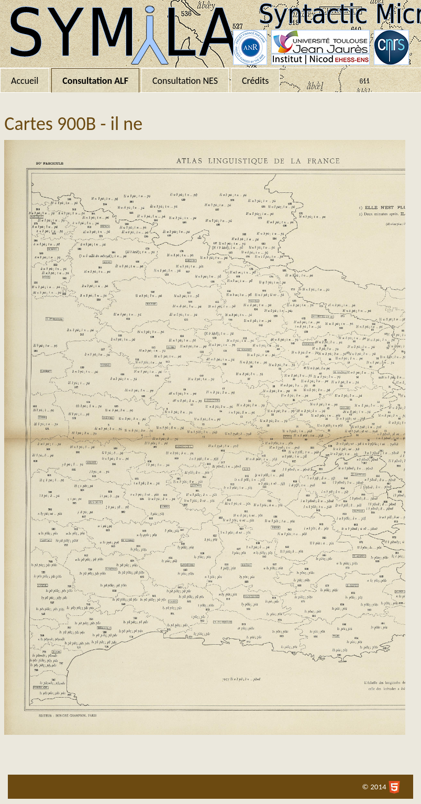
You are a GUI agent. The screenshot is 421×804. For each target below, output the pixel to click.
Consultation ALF (95, 80)
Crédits (255, 80)
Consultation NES (185, 80)
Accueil (24, 80)
